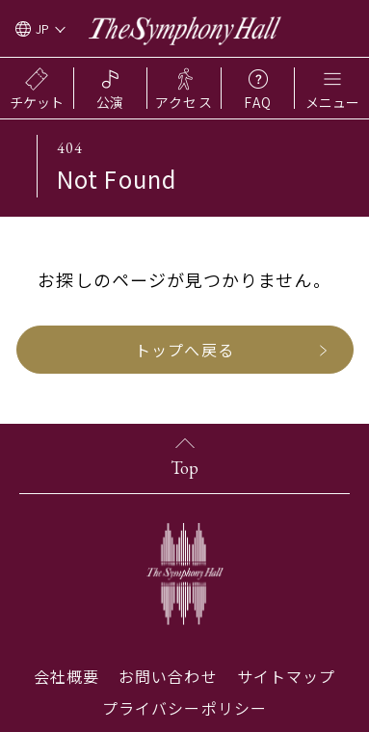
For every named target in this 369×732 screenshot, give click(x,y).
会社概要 (66, 676)
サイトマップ (286, 676)
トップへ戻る (184, 349)
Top (184, 468)
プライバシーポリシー (184, 707)
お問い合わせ (168, 676)
